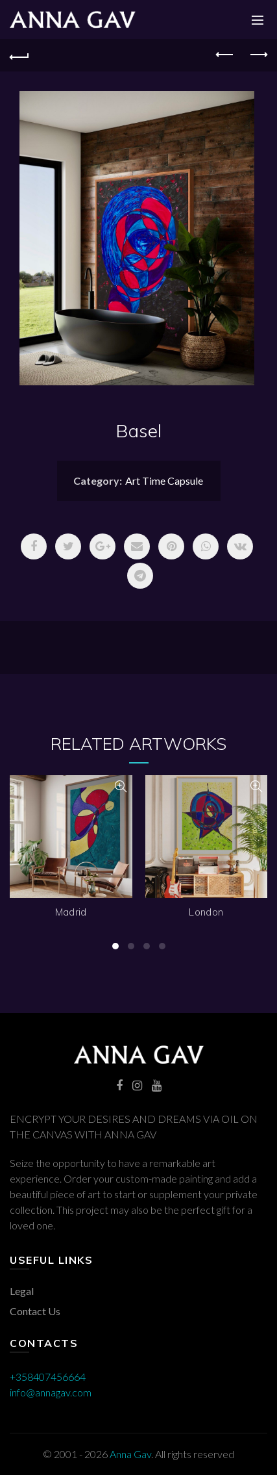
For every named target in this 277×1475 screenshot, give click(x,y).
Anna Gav (130, 1454)
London (206, 912)
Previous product (225, 54)
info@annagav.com (50, 1392)
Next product (257, 54)
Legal (22, 1291)
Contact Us (35, 1311)
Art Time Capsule (164, 480)
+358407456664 (48, 1376)
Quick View (121, 786)
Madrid (71, 912)
